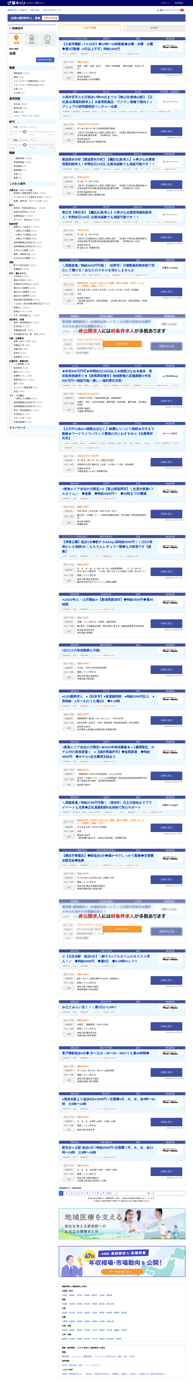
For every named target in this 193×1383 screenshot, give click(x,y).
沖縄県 (118, 1339)
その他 (19, 93)
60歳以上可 (21, 345)
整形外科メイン (23, 379)
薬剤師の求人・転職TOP (17, 10)
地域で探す (35, 10)
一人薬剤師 (21, 364)
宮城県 (87, 1295)
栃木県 (72, 1304)
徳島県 (102, 1330)
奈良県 (102, 1321)
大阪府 (87, 1321)
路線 (31, 39)
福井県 (87, 1313)
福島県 (109, 1295)
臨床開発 (19, 170)
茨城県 (64, 1304)
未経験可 (21, 357)
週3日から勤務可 (24, 296)
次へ (151, 1193)
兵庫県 (94, 1321)
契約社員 (20, 108)
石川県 (79, 1313)
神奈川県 (110, 1304)
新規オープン (22, 311)
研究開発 (19, 166)
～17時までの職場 (25, 234)
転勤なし (21, 307)
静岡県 (116, 1313)
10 (108, 1193)
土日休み (21, 276)
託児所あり (21, 326)
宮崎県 (102, 1339)
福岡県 (64, 1339)
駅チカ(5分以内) (24, 265)
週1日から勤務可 (24, 288)
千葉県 (94, 1304)
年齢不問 (20, 349)
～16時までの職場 (25, 230)
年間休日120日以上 (26, 284)
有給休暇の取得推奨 (26, 299)
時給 (25, 140)
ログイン (165, 3)
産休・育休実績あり (26, 322)
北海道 (64, 1295)
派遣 (18, 112)
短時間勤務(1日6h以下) (27, 246)
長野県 (102, 1313)
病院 (18, 77)
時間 (47, 39)
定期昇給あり (23, 216)
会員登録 (179, 3)
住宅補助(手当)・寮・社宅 (29, 334)
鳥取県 (64, 1330)
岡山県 (79, 1330)
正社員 (20, 104)
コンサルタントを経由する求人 (32, 197)
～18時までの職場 (25, 238)
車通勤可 (21, 269)
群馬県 (79, 1304)
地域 (16, 39)
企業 (18, 89)
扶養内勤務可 (22, 422)
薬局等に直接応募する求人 (29, 193)
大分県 (94, 1339)
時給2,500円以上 (24, 212)
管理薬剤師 (22, 162)
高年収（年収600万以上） (29, 208)
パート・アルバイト (26, 116)
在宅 (19, 391)
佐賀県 (72, 1339)
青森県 (72, 1295)
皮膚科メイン (22, 376)
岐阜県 (109, 1313)
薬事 (17, 178)
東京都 (102, 1304)
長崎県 (79, 1339)
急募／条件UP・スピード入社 (30, 201)
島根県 (72, 1330)
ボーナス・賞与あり (26, 220)
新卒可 (19, 353)
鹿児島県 (110, 1339)
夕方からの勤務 (23, 250)
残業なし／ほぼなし (26, 227)
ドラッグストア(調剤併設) (29, 81)
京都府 (79, 1321)
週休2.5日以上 (23, 280)
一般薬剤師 (22, 158)
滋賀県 (72, 1321)
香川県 (109, 1330)
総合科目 (20, 368)
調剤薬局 (21, 73)
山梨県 (94, 1313)
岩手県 (79, 1295)
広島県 (87, 1330)
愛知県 (124, 1313)
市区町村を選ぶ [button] (45, 59)
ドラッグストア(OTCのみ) (28, 85)
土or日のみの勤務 (24, 258)
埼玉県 (87, 1304)
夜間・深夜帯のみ (24, 254)
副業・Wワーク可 (24, 341)
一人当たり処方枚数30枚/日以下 (31, 303)
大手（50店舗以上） (26, 315)
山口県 (94, 1330)
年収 (25, 127)
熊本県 (87, 1339)
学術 (17, 174)
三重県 (64, 1321)
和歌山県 (110, 1321)
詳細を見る (166, 69)
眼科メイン (21, 372)
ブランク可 (22, 418)
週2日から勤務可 (24, 292)
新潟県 (64, 1313)
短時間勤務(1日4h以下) (27, 242)
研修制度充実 (23, 330)
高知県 (124, 1330)
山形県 (102, 1295)
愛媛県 (116, 1330)
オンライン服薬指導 (25, 387)
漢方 (18, 383)
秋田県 (94, 1295)
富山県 (72, 1313)
